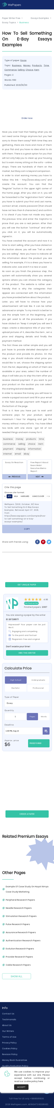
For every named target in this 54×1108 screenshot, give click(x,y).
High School (15, 680)
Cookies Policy (9, 1048)
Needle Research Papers (19, 908)
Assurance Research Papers (21, 932)
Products (37, 65)
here (40, 1081)
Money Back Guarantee (14, 1060)
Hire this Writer (27, 652)
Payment (8, 448)
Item (36, 69)
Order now (27, 118)
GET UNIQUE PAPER (27, 584)
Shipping (20, 448)
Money (26, 65)
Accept (21, 1087)
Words (44, 717)
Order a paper (27, 814)
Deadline (9, 725)
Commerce (10, 69)
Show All (16, 976)
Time (46, 65)
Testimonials (9, 1019)
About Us (7, 1025)
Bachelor (16, 688)
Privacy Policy (9, 1042)
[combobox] (27, 703)
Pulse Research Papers (18, 924)
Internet (7, 453)
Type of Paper (11, 697)
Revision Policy (10, 1054)
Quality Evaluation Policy (15, 1065)
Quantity (9, 710)
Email (18, 453)
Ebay (26, 453)
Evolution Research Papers (20, 948)
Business (17, 65)
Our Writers (8, 1031)
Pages (32, 717)
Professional (38, 688)
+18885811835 (37, 1098)
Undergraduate (38, 680)
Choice (29, 69)
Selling (21, 69)
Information (34, 448)
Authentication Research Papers (23, 940)
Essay (23, 60)
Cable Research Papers (18, 964)
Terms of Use (9, 1036)
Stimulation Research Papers (21, 916)
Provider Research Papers (19, 956)
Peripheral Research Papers (20, 899)
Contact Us (8, 1013)
